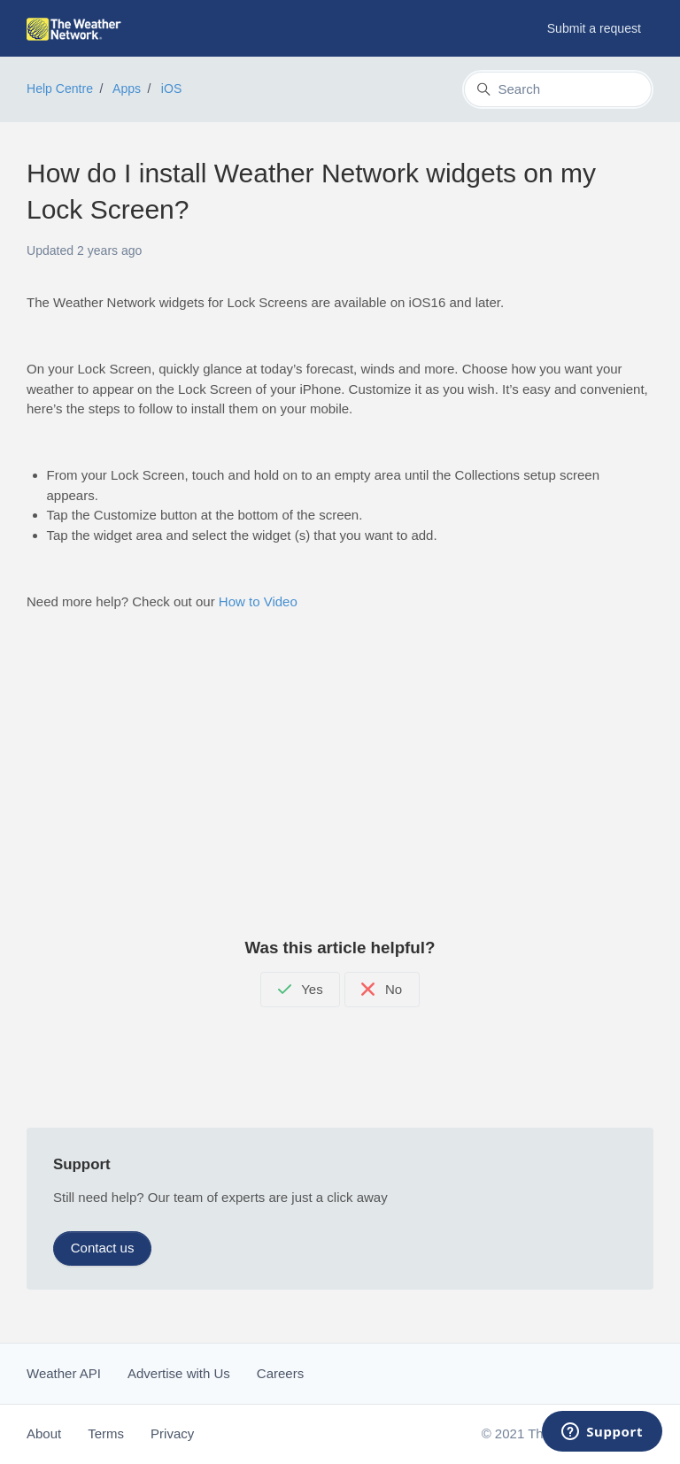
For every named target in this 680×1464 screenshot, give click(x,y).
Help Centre (60, 88)
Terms (106, 1433)
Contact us (103, 1247)
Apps (126, 88)
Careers (280, 1373)
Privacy (172, 1433)
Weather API (64, 1373)
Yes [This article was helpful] (300, 989)
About (44, 1433)
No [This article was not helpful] (381, 989)
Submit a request (594, 28)
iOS (171, 88)
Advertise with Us (179, 1373)
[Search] (558, 89)
